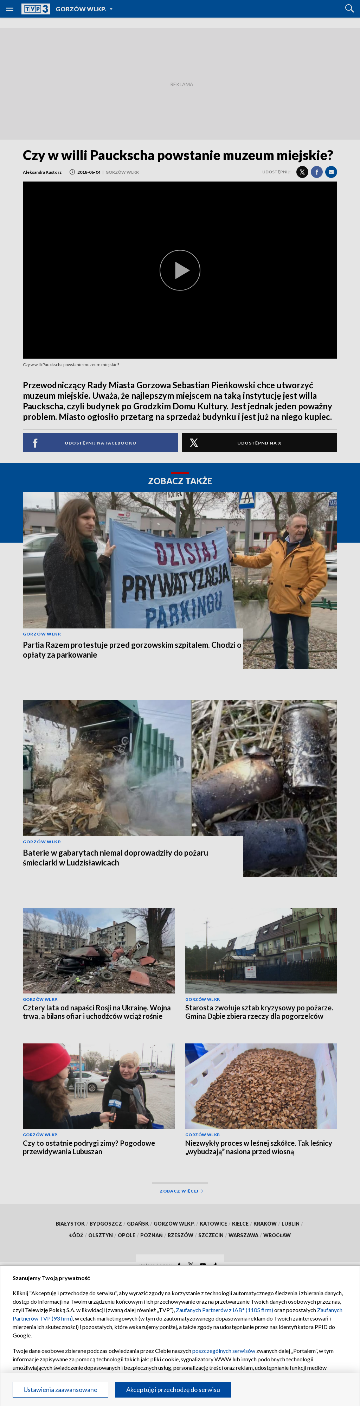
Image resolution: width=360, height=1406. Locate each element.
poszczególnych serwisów (223, 1350)
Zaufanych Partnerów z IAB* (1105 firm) (224, 1309)
